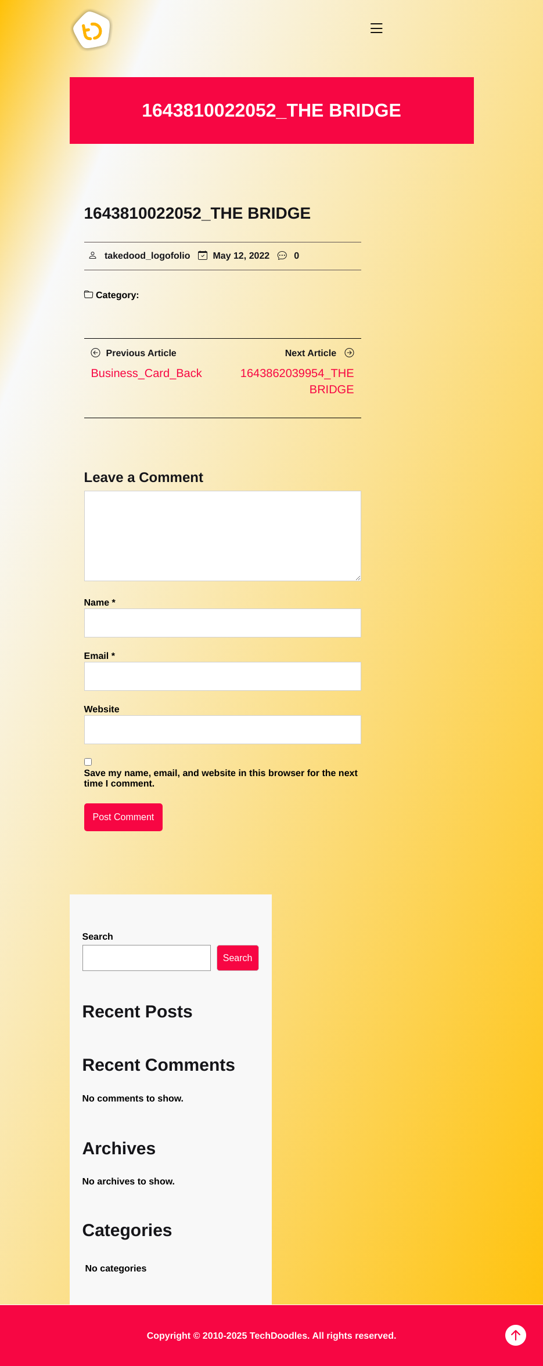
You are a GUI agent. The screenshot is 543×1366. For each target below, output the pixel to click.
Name (100, 603)
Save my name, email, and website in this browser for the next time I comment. (221, 779)
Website (102, 710)
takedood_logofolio (142, 256)
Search (97, 937)
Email (99, 656)
